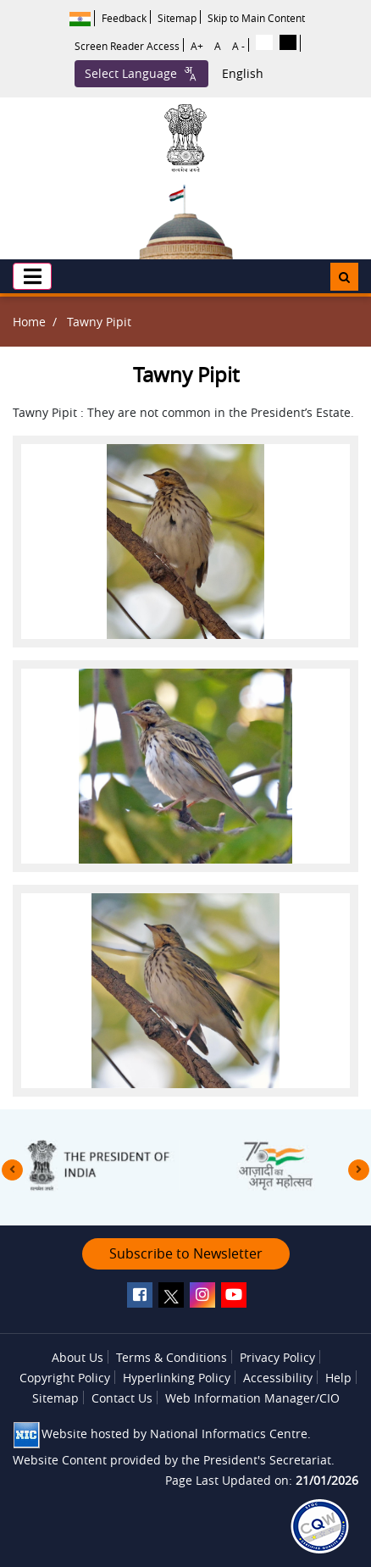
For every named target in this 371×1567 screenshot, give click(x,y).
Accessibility (278, 1378)
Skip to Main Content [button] (256, 18)
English (242, 74)
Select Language (141, 73)
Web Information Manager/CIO (252, 1398)
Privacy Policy (277, 1357)
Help (338, 1378)
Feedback (124, 18)
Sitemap (177, 18)
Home (29, 322)
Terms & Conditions (171, 1357)
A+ (197, 46)
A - (238, 46)
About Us (77, 1357)
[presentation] (12, 1170)
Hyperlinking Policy (176, 1378)
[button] (32, 276)
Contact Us (121, 1398)
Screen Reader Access (127, 46)
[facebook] (139, 1295)
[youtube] (233, 1295)
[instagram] (202, 1295)
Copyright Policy (64, 1378)
